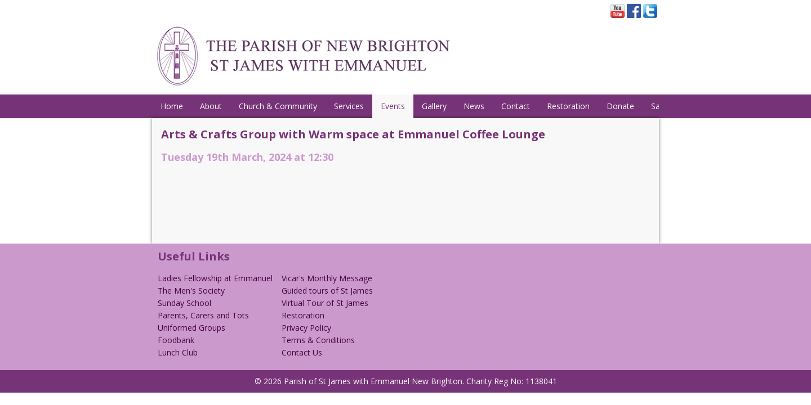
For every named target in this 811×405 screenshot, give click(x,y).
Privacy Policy (306, 327)
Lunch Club (178, 352)
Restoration (568, 106)
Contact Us (302, 352)
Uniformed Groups (191, 327)
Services (349, 106)
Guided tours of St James (327, 290)
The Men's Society (191, 290)
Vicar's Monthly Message (327, 278)
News (474, 106)
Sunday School (184, 303)
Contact (515, 106)
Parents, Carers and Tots (203, 315)
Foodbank (176, 340)
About (211, 106)
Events (393, 106)
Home (172, 106)
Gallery (434, 106)
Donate (620, 106)
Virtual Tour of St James (325, 303)
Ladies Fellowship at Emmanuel (215, 278)
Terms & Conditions (318, 340)
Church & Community (278, 106)
